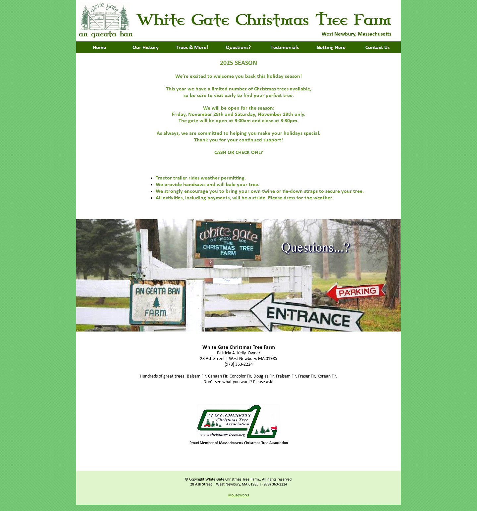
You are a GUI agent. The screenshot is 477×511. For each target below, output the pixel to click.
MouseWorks (238, 495)
